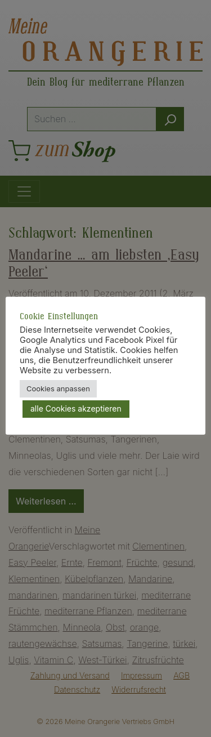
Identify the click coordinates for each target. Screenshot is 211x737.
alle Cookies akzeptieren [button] (76, 408)
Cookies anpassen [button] (58, 388)
